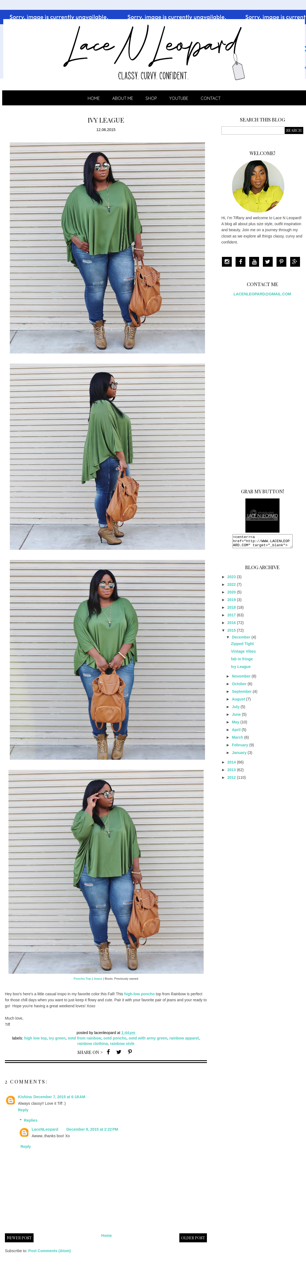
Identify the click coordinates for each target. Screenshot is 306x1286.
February (240, 747)
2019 (231, 602)
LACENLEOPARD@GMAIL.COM (262, 294)
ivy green (57, 1038)
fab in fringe (242, 661)
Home (94, 98)
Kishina (25, 1097)
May (235, 724)
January (239, 755)
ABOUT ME (122, 98)
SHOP (151, 98)
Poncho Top (82, 978)
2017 (231, 617)
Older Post (193, 1237)
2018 (231, 610)
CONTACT (211, 98)
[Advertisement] (256, 390)
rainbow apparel (184, 1038)
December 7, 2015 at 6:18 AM (59, 1097)
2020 (231, 594)
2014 (231, 764)
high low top (35, 1038)
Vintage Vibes (243, 654)
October (239, 686)
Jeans (98, 978)
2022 (231, 587)
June (236, 717)
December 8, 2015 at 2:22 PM (92, 1129)
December (241, 639)
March (237, 740)
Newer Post (19, 1237)
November (241, 678)
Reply (23, 1110)
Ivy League (241, 669)
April (236, 732)
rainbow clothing (92, 1043)
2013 (231, 772)
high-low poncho (139, 994)
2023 (231, 579)
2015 (231, 633)
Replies (30, 1120)
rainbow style (122, 1043)
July (235, 709)
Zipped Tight (242, 646)
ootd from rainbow (84, 1038)
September (241, 694)
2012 (231, 780)
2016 (231, 625)
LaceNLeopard (45, 1129)
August (238, 701)
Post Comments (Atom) (49, 1251)
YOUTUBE (178, 98)
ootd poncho (115, 1038)
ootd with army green (148, 1038)
